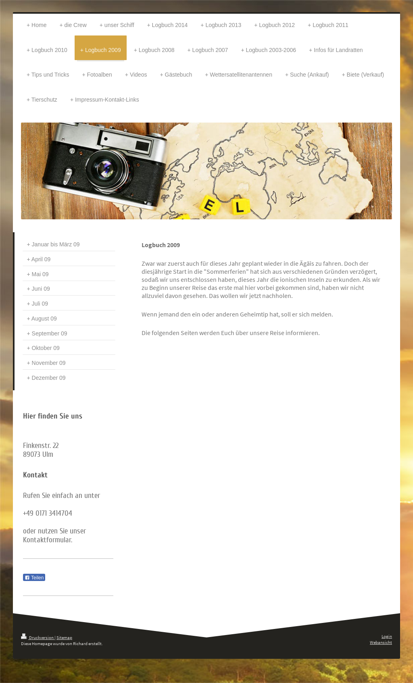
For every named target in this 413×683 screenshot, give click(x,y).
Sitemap (64, 637)
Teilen (34, 578)
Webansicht (381, 642)
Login (387, 636)
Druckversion (37, 637)
